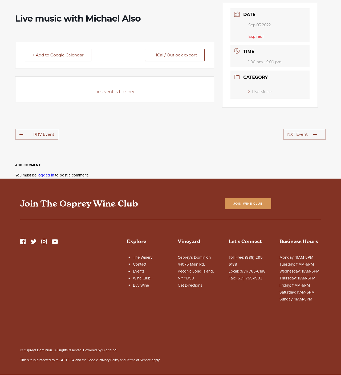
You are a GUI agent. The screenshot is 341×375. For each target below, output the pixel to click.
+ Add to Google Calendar (58, 101)
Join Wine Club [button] (248, 250)
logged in (46, 222)
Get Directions (190, 332)
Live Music (259, 138)
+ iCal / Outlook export (175, 101)
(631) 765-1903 (249, 325)
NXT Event (302, 181)
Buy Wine (141, 332)
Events (138, 318)
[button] (23, 289)
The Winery (142, 304)
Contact (139, 311)
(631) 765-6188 (253, 318)
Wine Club (142, 325)
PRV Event (36, 181)
